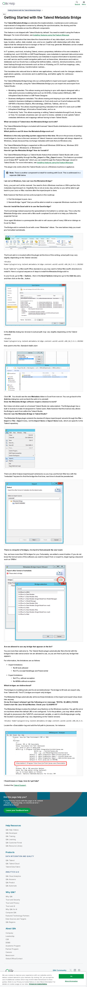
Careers (9, 952)
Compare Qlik (11, 912)
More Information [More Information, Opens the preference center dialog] (71, 981)
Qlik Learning (11, 839)
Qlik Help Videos (12, 830)
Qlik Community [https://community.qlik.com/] (59, 970)
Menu (84, 4)
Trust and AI (10, 906)
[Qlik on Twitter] (70, 970)
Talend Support (20, 785)
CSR (7, 939)
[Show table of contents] (4, 10)
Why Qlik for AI (11, 909)
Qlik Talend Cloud (12, 864)
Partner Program (12, 949)
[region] (43, 979)
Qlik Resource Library (14, 846)
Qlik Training (10, 836)
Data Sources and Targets (16, 919)
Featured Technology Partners (17, 916)
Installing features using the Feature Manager (51, 35)
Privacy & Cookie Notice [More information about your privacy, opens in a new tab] (38, 984)
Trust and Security (13, 900)
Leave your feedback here (17, 810)
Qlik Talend (10, 860)
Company (9, 933)
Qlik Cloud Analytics (13, 876)
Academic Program (13, 946)
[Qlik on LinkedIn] (75, 970)
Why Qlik (9, 896)
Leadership (10, 936)
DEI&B (8, 943)
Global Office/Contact (14, 959)
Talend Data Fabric (13, 867)
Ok (71, 976)
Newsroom (10, 955)
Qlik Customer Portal (14, 843)
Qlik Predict (10, 883)
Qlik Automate (11, 886)
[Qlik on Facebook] (79, 970)
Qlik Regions (10, 922)
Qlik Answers (11, 879)
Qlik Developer (11, 833)
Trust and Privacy (12, 903)
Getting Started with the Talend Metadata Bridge (24, 10)
